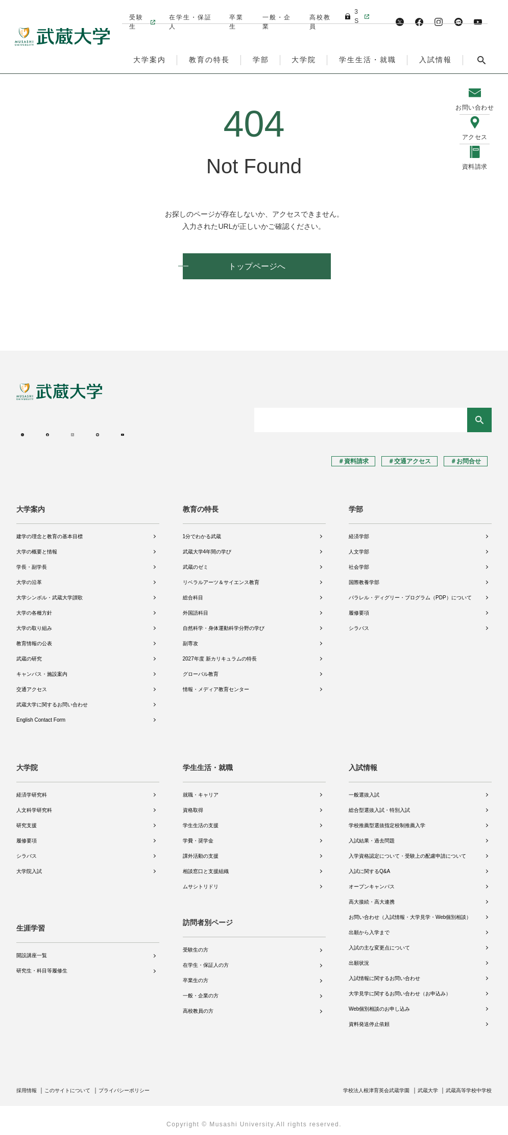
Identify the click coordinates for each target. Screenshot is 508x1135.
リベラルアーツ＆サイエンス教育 (221, 576)
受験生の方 (195, 944)
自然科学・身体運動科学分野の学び (223, 622)
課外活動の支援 (201, 850)
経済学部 (359, 531)
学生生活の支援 (201, 820)
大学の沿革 (29, 576)
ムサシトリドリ (201, 881)
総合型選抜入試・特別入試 (379, 804)
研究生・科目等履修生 (41, 960)
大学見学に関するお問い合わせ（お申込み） (400, 988)
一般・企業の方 (201, 990)
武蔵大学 (416, 1084)
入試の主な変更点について (379, 942)
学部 (356, 503)
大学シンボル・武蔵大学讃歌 (49, 592)
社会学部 (359, 561)
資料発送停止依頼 (369, 1018)
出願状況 (359, 957)
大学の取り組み (34, 622)
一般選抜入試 (364, 789)
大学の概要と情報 (36, 546)
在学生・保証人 (189, 11)
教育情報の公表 (34, 638)
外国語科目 (195, 607)
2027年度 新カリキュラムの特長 (220, 653)
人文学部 (359, 546)
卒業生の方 (195, 975)
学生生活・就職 (208, 762)
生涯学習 (30, 917)
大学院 (27, 762)
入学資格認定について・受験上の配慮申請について (407, 850)
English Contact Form (40, 714)
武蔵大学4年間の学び (207, 546)
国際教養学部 (364, 576)
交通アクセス (31, 684)
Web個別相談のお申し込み (379, 1003)
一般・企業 (275, 11)
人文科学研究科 (34, 804)
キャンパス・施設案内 (41, 668)
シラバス (359, 622)
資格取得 (193, 804)
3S (352, 11)
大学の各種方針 (34, 607)
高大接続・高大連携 (372, 896)
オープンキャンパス (372, 881)
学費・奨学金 (198, 835)
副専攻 (190, 638)
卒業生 (236, 11)
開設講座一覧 (31, 944)
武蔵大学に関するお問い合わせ (52, 699)
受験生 (136, 11)
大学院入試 (29, 865)
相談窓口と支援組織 (206, 865)
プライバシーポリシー (142, 1084)
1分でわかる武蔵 (202, 531)
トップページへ (256, 266)
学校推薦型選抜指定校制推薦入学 (387, 820)
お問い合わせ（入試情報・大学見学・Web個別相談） (410, 911)
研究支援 (26, 820)
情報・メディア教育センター (216, 684)
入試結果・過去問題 (372, 835)
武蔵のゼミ (195, 561)
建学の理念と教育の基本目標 (49, 531)
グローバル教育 (201, 668)
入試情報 (363, 762)
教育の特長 (201, 503)
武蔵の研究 (29, 653)
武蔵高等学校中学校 (464, 1084)
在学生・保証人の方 (206, 960)
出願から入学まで (369, 927)
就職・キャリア (201, 789)
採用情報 (28, 1084)
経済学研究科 (31, 789)
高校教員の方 (198, 1006)
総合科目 (193, 592)
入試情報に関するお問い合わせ (384, 972)
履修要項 (359, 607)
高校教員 (318, 11)
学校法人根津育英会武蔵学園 (356, 1084)
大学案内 (30, 503)
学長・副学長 (31, 561)
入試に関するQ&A (369, 865)
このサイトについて (76, 1084)
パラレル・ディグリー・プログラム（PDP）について (410, 592)
